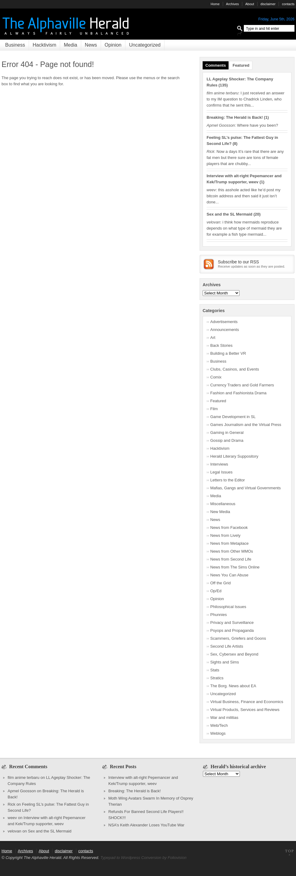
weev (12, 817)
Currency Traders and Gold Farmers (242, 385)
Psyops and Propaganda (232, 630)
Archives (232, 4)
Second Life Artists (226, 646)
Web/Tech (219, 725)
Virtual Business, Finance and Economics (246, 701)
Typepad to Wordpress (120, 857)
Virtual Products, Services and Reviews (245, 709)
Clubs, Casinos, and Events (234, 369)
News (91, 44)
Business (15, 44)
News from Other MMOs (231, 551)
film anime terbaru (23, 777)
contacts (288, 4)
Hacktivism (44, 44)
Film (214, 408)
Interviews (219, 464)
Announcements (224, 329)
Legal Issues (221, 472)
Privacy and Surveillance (232, 622)
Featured (241, 65)
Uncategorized (145, 44)
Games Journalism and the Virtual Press (245, 424)
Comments (215, 65)
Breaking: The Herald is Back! (235, 117)
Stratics (216, 678)
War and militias (224, 717)
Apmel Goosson (22, 791)
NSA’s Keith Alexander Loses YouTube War (146, 825)
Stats (214, 670)
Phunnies (218, 614)
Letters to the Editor (227, 480)
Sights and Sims (224, 662)
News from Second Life (230, 559)
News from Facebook (229, 527)
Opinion (113, 44)
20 (257, 214)
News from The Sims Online (235, 567)
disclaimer (268, 4)
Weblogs (218, 733)
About (249, 4)
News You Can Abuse (229, 575)
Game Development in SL (233, 416)
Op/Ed (216, 591)
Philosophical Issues (228, 606)
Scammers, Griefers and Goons (238, 638)
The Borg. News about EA (233, 686)
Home (215, 4)
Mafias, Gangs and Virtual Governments (245, 488)
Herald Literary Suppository (234, 456)
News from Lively (225, 535)
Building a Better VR (228, 353)
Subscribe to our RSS (238, 261)
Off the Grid (220, 583)
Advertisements (224, 321)
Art (212, 337)
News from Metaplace (229, 543)
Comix (216, 377)
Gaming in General (227, 432)
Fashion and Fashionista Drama (238, 393)
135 (223, 85)
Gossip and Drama (226, 440)
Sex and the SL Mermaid (229, 214)
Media (70, 44)
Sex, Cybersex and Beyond (234, 654)
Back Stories (221, 345)
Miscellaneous (222, 503)
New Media (220, 511)
